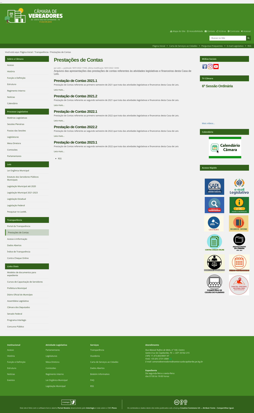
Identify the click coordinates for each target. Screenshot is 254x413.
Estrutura (11, 368)
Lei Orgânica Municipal (57, 380)
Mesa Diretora (52, 361)
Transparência (41, 52)
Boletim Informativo (100, 374)
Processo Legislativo (17, 111)
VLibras (222, 31)
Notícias (11, 374)
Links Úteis (12, 266)
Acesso (10, 349)
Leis (9, 164)
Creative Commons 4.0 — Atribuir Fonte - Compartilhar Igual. (207, 408)
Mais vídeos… (208, 123)
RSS (249, 45)
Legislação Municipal (56, 386)
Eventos (11, 380)
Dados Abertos (97, 368)
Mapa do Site (179, 31)
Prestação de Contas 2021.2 (75, 96)
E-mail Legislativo (235, 45)
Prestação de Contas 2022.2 (75, 127)
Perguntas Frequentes (212, 45)
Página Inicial (159, 45)
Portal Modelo (64, 408)
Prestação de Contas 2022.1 (75, 111)
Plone (114, 408)
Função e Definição (16, 361)
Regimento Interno (55, 374)
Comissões (51, 368)
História (11, 355)
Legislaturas (51, 355)
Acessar (247, 31)
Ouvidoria (95, 355)
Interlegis (90, 408)
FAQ (92, 380)
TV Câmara (207, 78)
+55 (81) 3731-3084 (160, 358)
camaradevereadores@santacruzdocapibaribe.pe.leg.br (177, 361)
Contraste (234, 31)
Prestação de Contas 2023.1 (75, 142)
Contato (211, 31)
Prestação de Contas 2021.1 (75, 81)
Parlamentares (53, 349)
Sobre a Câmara (15, 58)
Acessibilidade (196, 31)
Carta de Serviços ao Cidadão (183, 45)
